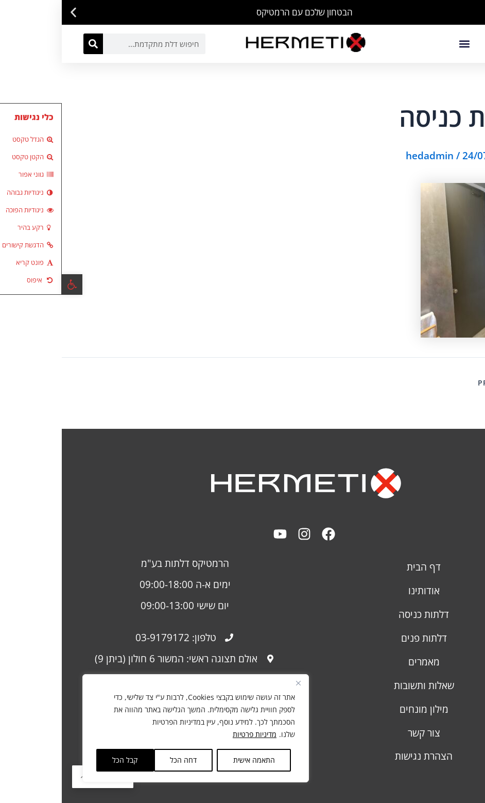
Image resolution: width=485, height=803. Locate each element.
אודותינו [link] (362, 590)
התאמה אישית (192, 760)
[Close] (236, 683)
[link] (10, 284)
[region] (134, 728)
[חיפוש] (31, 44)
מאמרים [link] (362, 661)
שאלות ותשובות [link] (362, 685)
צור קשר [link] (362, 733)
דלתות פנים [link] (362, 638)
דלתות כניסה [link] (362, 614)
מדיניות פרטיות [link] (193, 734)
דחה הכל (121, 760)
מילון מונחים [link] (362, 709)
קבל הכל (63, 760)
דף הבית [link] (362, 567)
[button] (473, 12)
